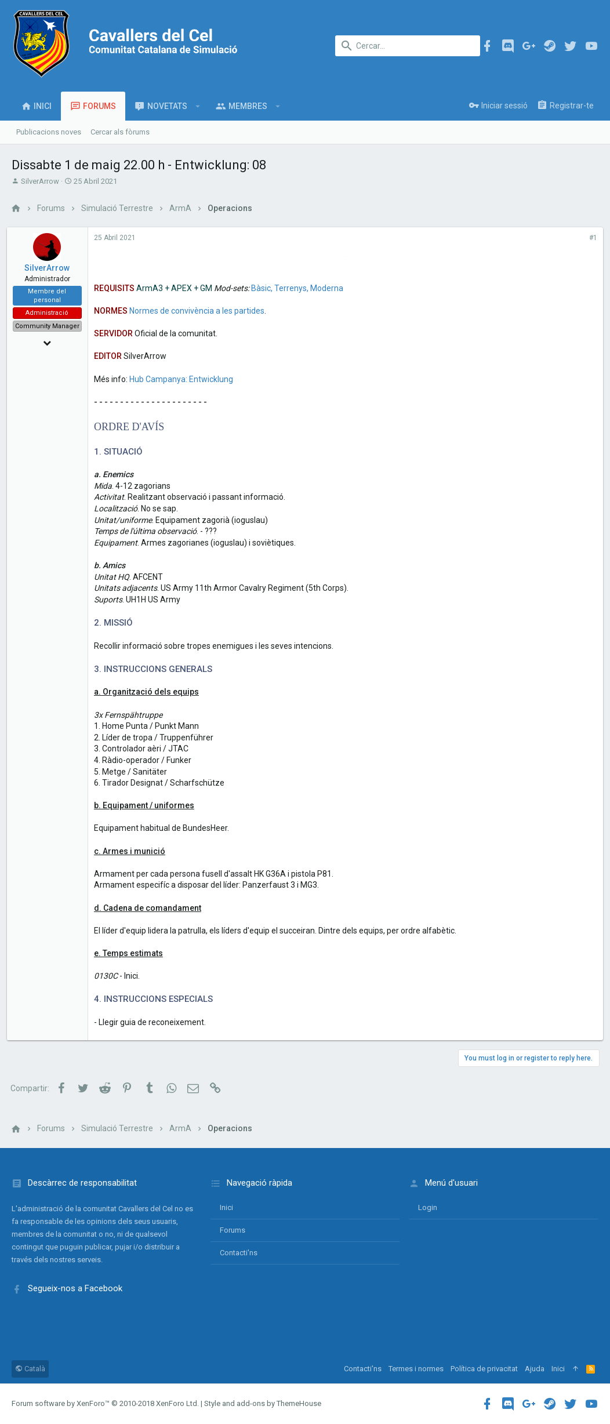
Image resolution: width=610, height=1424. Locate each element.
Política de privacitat (484, 1368)
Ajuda (534, 1368)
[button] (198, 106)
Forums (232, 1230)
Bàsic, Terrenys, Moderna (302, 288)
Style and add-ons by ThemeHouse (262, 1403)
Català (30, 1368)
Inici (226, 1207)
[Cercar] (407, 45)
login (427, 1207)
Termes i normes (416, 1368)
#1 (588, 238)
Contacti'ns (238, 1252)
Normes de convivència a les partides (201, 310)
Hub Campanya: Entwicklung (186, 379)
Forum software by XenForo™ (105, 1403)
